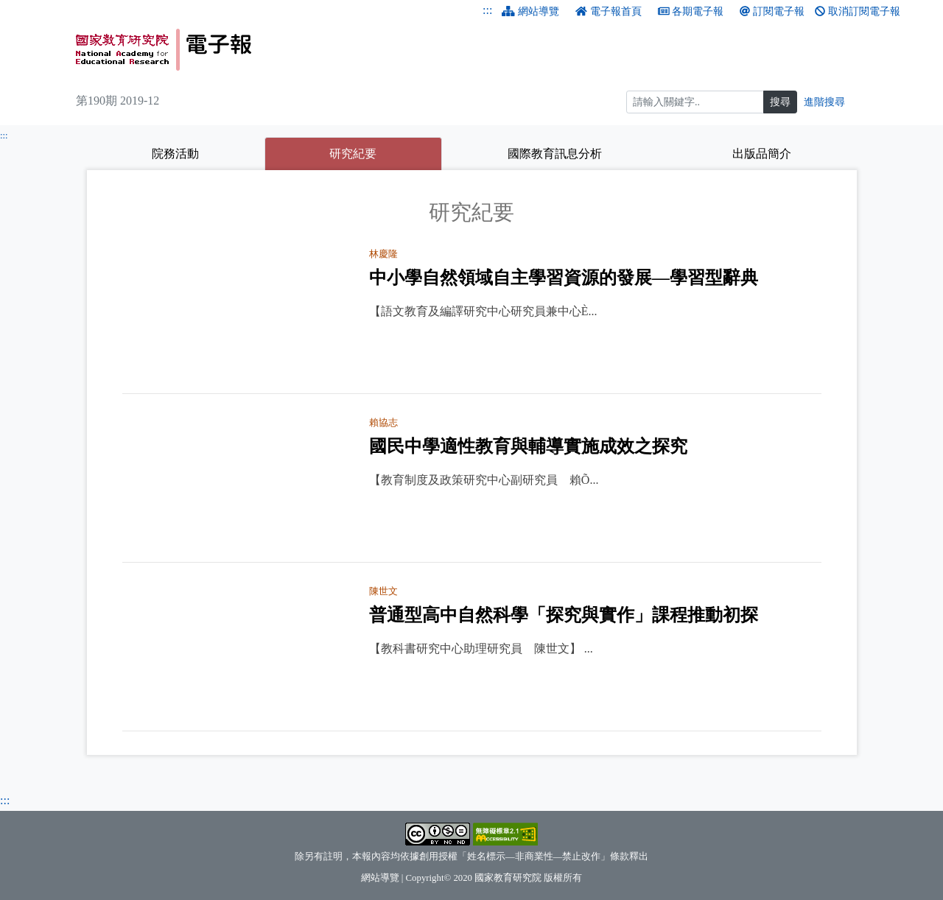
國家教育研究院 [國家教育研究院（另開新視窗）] (507, 878)
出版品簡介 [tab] (761, 153)
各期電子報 (691, 11)
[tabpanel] (471, 465)
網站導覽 (530, 11)
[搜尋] (695, 102)
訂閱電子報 (772, 11)
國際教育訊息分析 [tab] (555, 153)
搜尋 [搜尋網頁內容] (780, 102)
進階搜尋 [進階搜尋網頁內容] (824, 102)
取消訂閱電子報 (857, 11)
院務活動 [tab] (175, 153)
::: (487, 10)
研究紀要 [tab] (385, 151)
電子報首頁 (608, 11)
